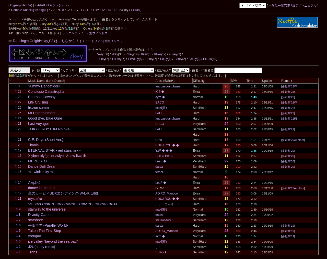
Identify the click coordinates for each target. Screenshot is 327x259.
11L (87, 10)
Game (15, 10)
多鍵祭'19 (288, 225)
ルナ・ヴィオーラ (167, 204)
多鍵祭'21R (289, 118)
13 (19, 188)
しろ (158, 247)
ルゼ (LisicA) (163, 156)
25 (19, 113)
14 (109, 10)
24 (19, 118)
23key (193, 59)
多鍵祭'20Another (293, 139)
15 (19, 172)
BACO (159, 102)
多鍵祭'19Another (293, 188)
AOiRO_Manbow (166, 193)
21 (19, 139)
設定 (296, 5)
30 (19, 86)
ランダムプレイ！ (74, 33)
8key (144, 54)
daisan (159, 167)
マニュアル (309, 5)
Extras (135, 10)
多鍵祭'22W (289, 102)
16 (19, 166)
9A (68, 10)
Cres (158, 140)
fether (159, 172)
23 (121, 10)
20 (19, 145)
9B (75, 10)
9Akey (158, 54)
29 (19, 91)
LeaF (159, 161)
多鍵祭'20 (288, 150)
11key (101, 59)
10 (19, 204)
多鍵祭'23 (288, 91)
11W (95, 10)
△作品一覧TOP (279, 5)
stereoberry (163, 220)
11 (80, 10)
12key (149, 59)
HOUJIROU (163, 145)
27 (19, 102)
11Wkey (133, 59)
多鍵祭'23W (289, 86)
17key (178, 59)
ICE (158, 92)
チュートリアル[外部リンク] (101, 41)
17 (115, 10)
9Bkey (173, 54)
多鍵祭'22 (288, 107)
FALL (158, 113)
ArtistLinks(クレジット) (52, 5)
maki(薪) (161, 108)
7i (58, 10)
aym (158, 97)
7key (115, 54)
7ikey (129, 54)
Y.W (158, 150)
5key (100, 54)
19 (19, 150)
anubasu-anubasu (167, 86)
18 (19, 156)
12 (103, 10)
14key (164, 59)
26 (19, 107)
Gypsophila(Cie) (21, 5)
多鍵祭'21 (288, 129)
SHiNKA (161, 252)
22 (19, 129)
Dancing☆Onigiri (35, 10)
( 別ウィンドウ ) (98, 33)
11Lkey (117, 59)
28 (19, 97)
